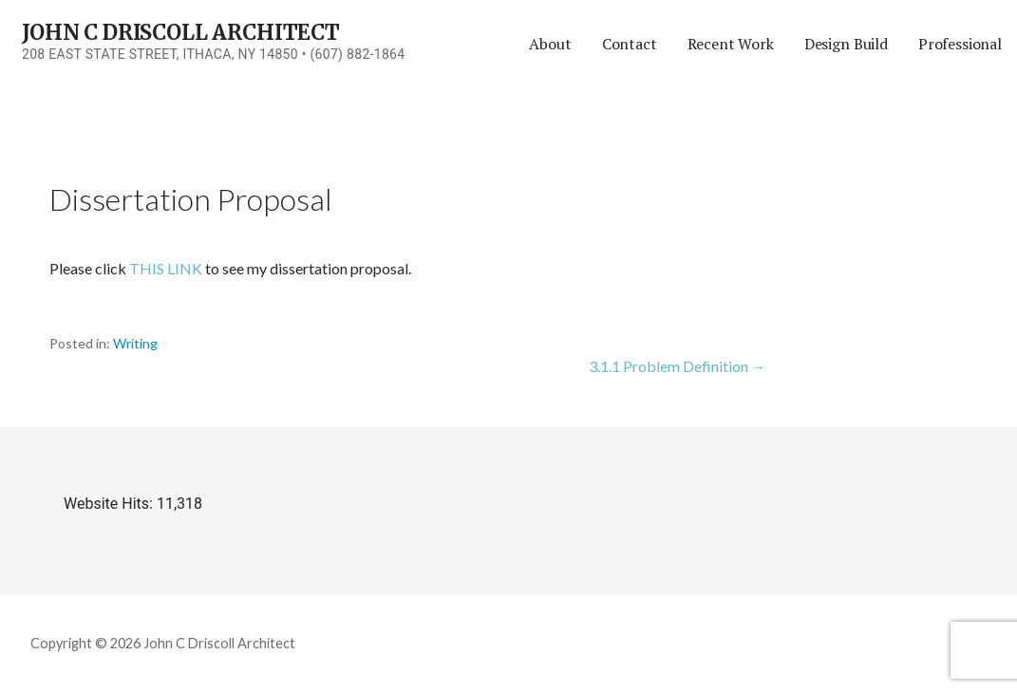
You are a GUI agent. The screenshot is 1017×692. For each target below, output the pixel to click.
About (550, 43)
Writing (135, 343)
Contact (629, 43)
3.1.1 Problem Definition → (677, 366)
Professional (960, 43)
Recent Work (730, 43)
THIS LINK (165, 268)
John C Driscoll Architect (181, 32)
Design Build (846, 43)
